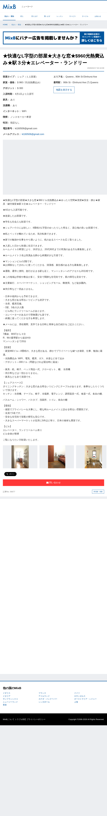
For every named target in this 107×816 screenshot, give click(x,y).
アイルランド (44, 696)
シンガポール (44, 702)
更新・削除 (98, 491)
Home (5, 24)
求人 (21, 16)
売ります (34, 16)
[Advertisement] (28, 167)
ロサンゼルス (79, 696)
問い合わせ (53, 482)
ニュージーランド (10, 702)
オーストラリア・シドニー (85, 699)
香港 (5, 705)
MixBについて (8, 719)
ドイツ (77, 693)
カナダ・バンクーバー (48, 699)
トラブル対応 (20, 719)
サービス (72, 16)
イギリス (6, 693)
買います (47, 16)
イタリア (6, 696)
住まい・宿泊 (9, 16)
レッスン (60, 16)
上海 (76, 702)
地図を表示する (64, 90)
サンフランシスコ (10, 699)
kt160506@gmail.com (33, 134)
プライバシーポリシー (36, 719)
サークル (85, 16)
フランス (42, 693)
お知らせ (98, 16)
